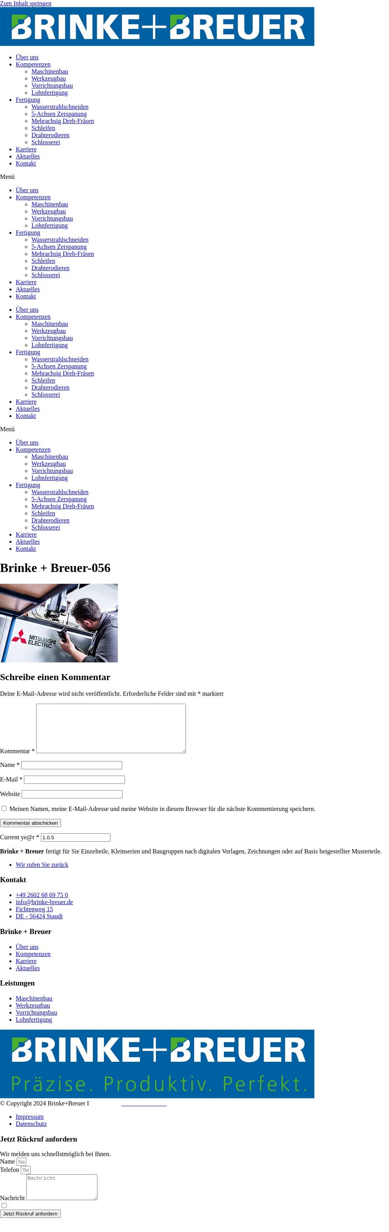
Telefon (10, 1179)
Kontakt (26, 163)
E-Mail (11, 788)
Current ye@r (19, 846)
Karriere (26, 149)
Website (10, 803)
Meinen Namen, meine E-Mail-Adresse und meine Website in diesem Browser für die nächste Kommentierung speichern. (162, 818)
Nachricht (13, 1212)
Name (10, 774)
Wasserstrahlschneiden (59, 106)
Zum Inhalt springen (25, 3)
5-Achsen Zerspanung (59, 113)
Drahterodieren (50, 135)
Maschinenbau (49, 71)
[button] (194, 176)
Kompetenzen (33, 64)
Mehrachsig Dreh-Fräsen (62, 121)
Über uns (27, 57)
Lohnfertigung (49, 92)
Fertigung (28, 99)
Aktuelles (28, 156)
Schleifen (43, 128)
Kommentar (17, 760)
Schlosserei (45, 142)
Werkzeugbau (48, 78)
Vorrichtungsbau (52, 85)
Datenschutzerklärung (102, 1220)
